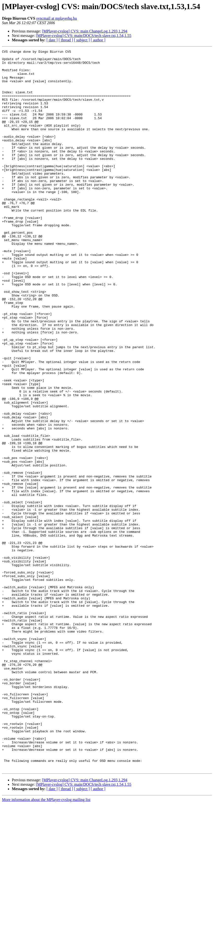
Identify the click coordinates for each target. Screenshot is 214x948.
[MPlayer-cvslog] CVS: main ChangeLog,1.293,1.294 (84, 31)
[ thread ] (66, 40)
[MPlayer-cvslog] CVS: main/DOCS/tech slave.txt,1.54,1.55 (83, 35)
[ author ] (98, 40)
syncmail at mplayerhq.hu (56, 18)
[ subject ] (82, 40)
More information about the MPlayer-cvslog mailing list (46, 944)
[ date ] (52, 40)
